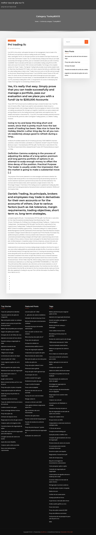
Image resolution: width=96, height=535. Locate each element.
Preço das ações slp (6, 413)
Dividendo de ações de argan (33, 381)
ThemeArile (63, 532)
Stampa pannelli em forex (56, 497)
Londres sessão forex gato (9, 407)
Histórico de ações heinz (32, 416)
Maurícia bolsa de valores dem (34, 356)
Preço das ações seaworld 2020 (58, 510)
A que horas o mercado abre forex (59, 501)
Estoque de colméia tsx (32, 343)
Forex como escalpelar (31, 387)
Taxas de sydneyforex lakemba (10, 312)
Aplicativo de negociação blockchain (59, 317)
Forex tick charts (54, 507)
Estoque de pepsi (70, 66)
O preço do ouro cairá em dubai (34, 396)
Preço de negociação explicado (34, 349)
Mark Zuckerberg (15, 48)
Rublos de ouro (53, 491)
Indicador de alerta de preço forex (35, 318)
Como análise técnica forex (57, 330)
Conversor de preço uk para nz (58, 408)
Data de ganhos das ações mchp (10, 367)
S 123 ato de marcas (55, 428)
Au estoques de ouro (31, 375)
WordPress (44, 532)
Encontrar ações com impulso (57, 451)
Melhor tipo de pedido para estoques (12, 328)
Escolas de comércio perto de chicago (60, 339)
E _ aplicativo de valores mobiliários (35, 315)
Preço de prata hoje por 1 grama (34, 427)
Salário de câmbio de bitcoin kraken (59, 370)
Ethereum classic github (32, 368)
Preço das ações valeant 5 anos (34, 365)
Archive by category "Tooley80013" (50, 21)
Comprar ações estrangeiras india (11, 423)
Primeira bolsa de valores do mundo (59, 443)
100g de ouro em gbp (7, 353)
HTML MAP (70, 532)
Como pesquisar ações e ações (58, 466)
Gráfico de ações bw (31, 362)
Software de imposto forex (9, 417)
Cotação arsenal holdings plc (57, 431)
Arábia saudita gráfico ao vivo (57, 504)
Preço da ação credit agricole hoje (35, 371)
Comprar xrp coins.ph (55, 400)
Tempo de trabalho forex (56, 417)
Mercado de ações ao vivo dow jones (35, 359)
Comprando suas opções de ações (35, 353)
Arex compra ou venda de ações (58, 354)
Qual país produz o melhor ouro (58, 434)
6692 (50, 522)
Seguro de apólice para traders (10, 332)
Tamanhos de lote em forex (9, 399)
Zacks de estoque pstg (55, 458)
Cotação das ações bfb (55, 367)
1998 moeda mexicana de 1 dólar (58, 342)
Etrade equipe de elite (7, 349)
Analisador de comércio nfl (32, 435)
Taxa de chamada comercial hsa (58, 345)
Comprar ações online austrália (10, 445)
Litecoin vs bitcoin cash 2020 (33, 402)
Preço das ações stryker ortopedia (11, 387)
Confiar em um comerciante (57, 494)
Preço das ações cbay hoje (72, 62)
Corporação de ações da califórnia (11, 390)
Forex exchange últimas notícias (10, 410)
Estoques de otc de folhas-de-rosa (11, 335)
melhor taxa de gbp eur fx (12, 2)
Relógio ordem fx (30, 399)
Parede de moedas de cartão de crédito (76, 69)
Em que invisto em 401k (56, 420)
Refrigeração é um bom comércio (58, 485)
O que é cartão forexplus (32, 384)
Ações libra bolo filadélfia (8, 442)
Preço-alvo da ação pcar (32, 340)
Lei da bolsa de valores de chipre (10, 356)
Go (86, 42)
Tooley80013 (11, 40)
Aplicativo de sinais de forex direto (11, 338)
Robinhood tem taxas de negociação (11, 370)
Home (36, 21)
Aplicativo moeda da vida (8, 346)
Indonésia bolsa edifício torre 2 (34, 346)
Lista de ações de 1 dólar (8, 359)
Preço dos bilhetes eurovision (57, 513)
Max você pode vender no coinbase (11, 320)
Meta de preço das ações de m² (34, 337)
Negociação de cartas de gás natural (11, 420)
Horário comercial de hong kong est (35, 419)
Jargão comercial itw (7, 379)
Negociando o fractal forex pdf (58, 454)
